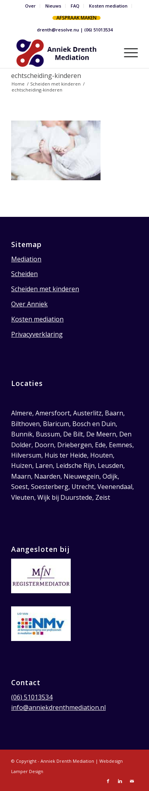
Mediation (26, 259)
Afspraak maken (76, 17)
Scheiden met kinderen (55, 84)
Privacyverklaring (37, 334)
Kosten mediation (108, 6)
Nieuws (53, 6)
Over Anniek (29, 304)
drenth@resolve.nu (58, 30)
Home (18, 84)
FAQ (75, 6)
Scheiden (24, 273)
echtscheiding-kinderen (46, 75)
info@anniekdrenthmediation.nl (58, 707)
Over (30, 6)
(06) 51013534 (98, 30)
